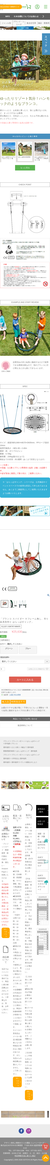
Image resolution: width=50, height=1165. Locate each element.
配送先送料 (5, 657)
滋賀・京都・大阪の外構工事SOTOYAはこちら (41, 841)
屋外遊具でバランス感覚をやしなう (24, 762)
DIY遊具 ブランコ (11, 744)
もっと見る (25, 168)
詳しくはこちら (5, 932)
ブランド (6, 741)
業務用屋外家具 (9, 751)
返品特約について (25, 725)
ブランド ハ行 (17, 741)
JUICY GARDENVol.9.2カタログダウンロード (42, 882)
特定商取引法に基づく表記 (25, 1156)
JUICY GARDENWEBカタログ (42, 861)
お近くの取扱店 (41, 822)
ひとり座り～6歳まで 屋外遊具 (23, 747)
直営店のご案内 (41, 810)
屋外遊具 (6, 747)
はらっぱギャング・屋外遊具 (26, 751)
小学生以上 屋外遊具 (19, 758)
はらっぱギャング (33, 741)
